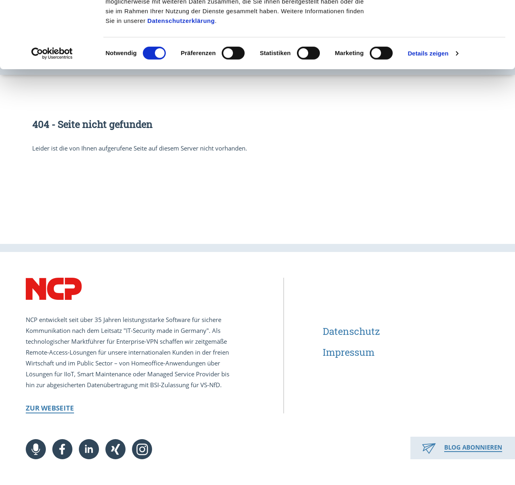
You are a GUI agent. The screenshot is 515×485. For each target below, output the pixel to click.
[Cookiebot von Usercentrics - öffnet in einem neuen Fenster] (52, 120)
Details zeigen (428, 119)
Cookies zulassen (447, 20)
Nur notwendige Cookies (447, 43)
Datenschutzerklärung (181, 87)
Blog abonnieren (473, 447)
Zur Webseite (50, 408)
